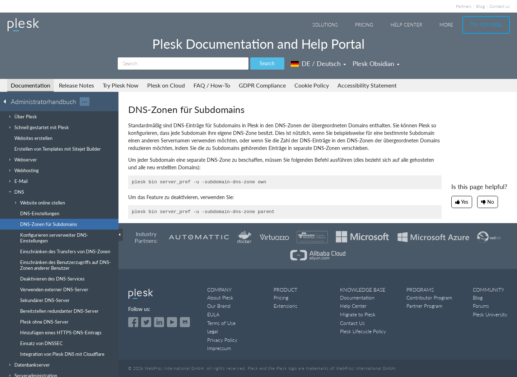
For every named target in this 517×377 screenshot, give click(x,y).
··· (84, 101)
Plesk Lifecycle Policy (363, 331)
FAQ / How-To (212, 85)
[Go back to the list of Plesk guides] (7, 101)
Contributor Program (429, 297)
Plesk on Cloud (166, 85)
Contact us (499, 6)
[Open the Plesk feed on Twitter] (146, 322)
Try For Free (486, 25)
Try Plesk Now (121, 85)
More (446, 25)
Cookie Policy (311, 85)
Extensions (285, 306)
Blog (480, 6)
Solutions (325, 25)
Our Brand (218, 306)
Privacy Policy (222, 340)
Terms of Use (221, 323)
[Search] (183, 63)
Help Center (406, 25)
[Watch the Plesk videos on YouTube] (172, 322)
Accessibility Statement (367, 85)
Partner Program (424, 306)
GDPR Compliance (262, 85)
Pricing (364, 25)
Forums (481, 306)
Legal (212, 331)
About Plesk (220, 297)
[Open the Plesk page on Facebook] (133, 322)
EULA (213, 314)
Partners (463, 6)
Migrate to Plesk (358, 314)
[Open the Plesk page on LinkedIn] (159, 322)
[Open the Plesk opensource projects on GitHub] (185, 322)
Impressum (219, 348)
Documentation (30, 85)
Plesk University (490, 314)
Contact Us (352, 323)
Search (267, 63)
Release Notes (76, 85)
